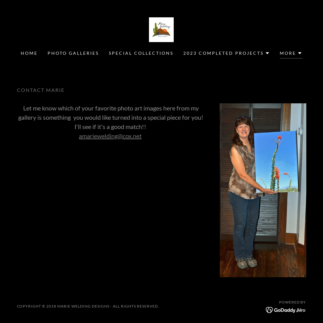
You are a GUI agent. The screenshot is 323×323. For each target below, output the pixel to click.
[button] (226, 53)
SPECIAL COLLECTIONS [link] (141, 53)
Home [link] (29, 53)
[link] (161, 29)
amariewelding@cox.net (110, 136)
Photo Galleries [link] (73, 53)
